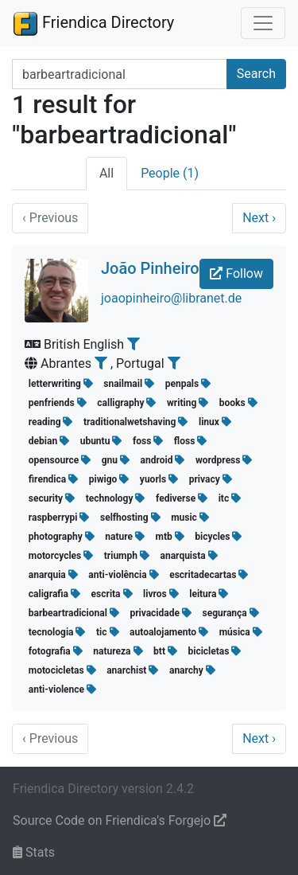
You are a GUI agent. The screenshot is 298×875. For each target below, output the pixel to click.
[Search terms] (119, 74)
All (106, 173)
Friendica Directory (93, 23)
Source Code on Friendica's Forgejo (119, 820)
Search (256, 73)
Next (259, 217)
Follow (236, 273)
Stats (34, 852)
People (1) (170, 173)
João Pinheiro (150, 268)
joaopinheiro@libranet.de (171, 298)
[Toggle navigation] (263, 23)
